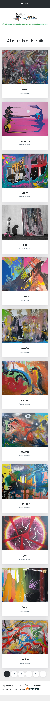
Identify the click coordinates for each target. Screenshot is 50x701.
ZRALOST (25, 504)
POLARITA (25, 141)
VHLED (25, 193)
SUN (25, 555)
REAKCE (25, 296)
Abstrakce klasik (25, 93)
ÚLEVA (25, 607)
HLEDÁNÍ (25, 348)
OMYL (25, 89)
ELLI (25, 244)
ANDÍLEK (25, 659)
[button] (25, 17)
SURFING (25, 400)
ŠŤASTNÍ (25, 452)
